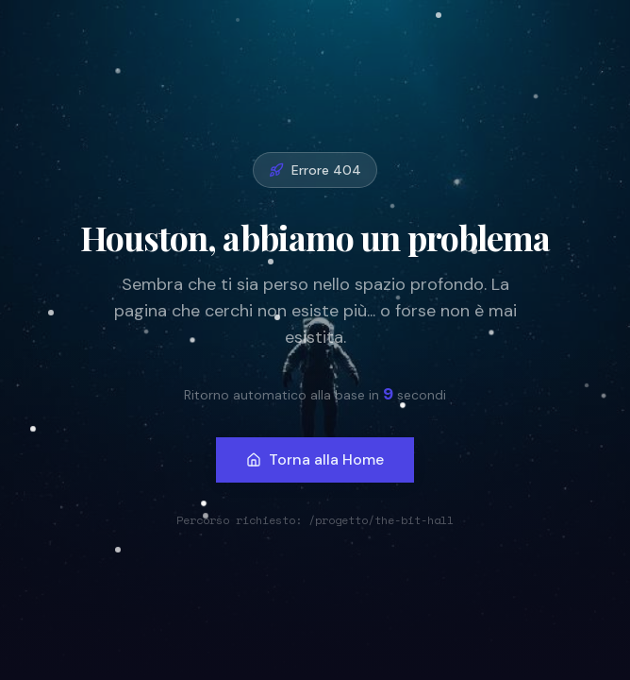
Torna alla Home (315, 459)
